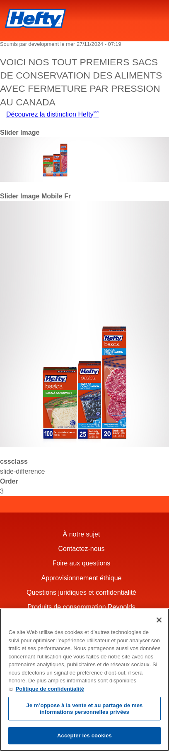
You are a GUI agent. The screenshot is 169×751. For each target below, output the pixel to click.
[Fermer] (159, 620)
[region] (84, 679)
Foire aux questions (83, 563)
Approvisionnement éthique (82, 578)
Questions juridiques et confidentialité (82, 592)
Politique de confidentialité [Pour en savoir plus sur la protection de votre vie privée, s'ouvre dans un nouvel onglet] (50, 689)
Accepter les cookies (84, 735)
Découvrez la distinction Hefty (52, 114)
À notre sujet (82, 534)
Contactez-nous (82, 548)
